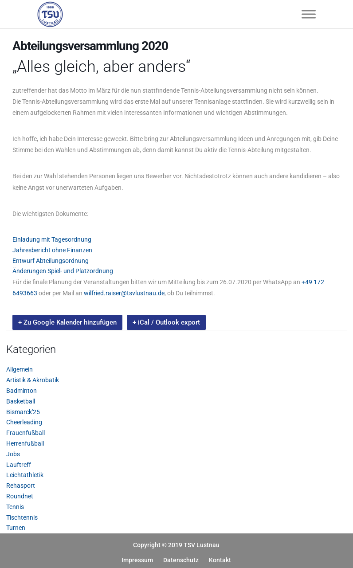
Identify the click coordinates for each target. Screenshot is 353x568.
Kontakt (220, 560)
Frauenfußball (25, 432)
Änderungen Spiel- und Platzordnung (62, 270)
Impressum (137, 560)
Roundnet (19, 496)
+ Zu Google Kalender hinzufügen (67, 322)
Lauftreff (18, 464)
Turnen (15, 527)
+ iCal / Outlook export (166, 322)
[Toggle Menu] (309, 14)
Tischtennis (22, 517)
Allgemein (19, 369)
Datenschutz (181, 560)
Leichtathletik (24, 474)
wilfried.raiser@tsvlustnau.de (124, 293)
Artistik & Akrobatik (32, 380)
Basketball (20, 401)
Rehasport (20, 485)
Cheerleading (24, 422)
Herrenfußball (25, 443)
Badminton (21, 390)
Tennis (15, 506)
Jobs (13, 454)
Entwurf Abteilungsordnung (50, 260)
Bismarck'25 (23, 411)
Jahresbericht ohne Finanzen (52, 250)
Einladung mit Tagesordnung (51, 239)
